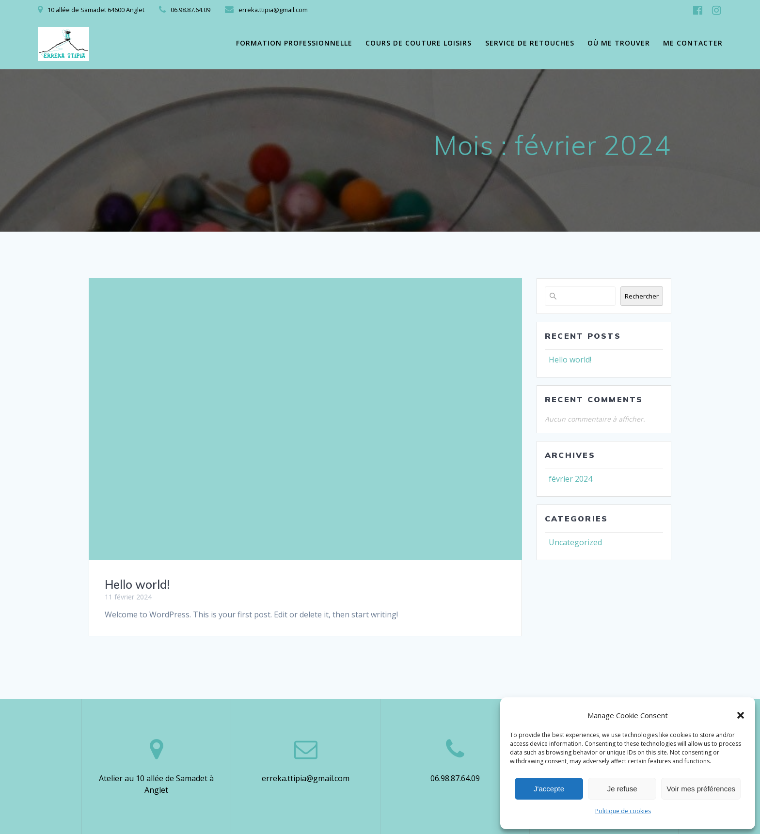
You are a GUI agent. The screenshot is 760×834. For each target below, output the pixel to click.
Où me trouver (618, 42)
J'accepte (549, 789)
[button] (740, 715)
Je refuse (622, 789)
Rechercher (642, 296)
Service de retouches (529, 42)
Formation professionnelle (294, 42)
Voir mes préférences (700, 789)
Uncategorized (575, 542)
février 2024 (570, 478)
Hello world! (137, 584)
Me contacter (693, 42)
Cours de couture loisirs (418, 42)
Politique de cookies (623, 811)
